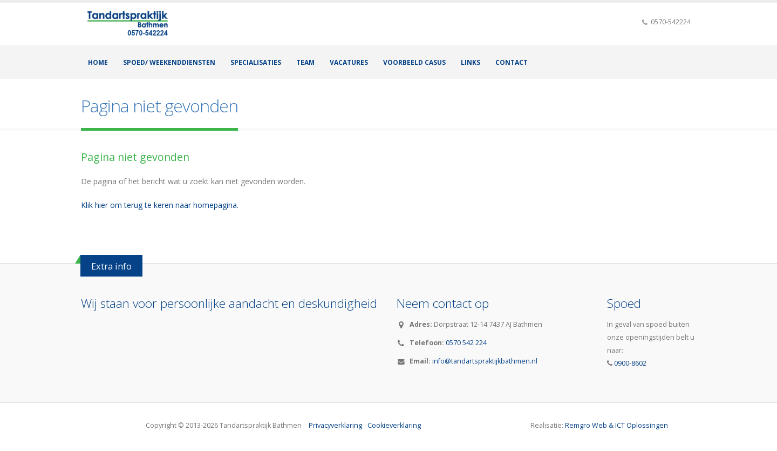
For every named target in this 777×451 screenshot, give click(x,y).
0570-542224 (670, 21)
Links (470, 62)
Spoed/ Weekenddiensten (169, 62)
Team (305, 62)
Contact (511, 62)
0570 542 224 (466, 342)
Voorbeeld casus (414, 62)
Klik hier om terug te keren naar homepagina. (159, 205)
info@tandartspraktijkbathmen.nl (484, 361)
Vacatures (349, 62)
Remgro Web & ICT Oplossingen (616, 425)
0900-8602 (629, 363)
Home (98, 62)
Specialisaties (255, 62)
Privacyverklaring (335, 425)
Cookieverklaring (394, 425)
